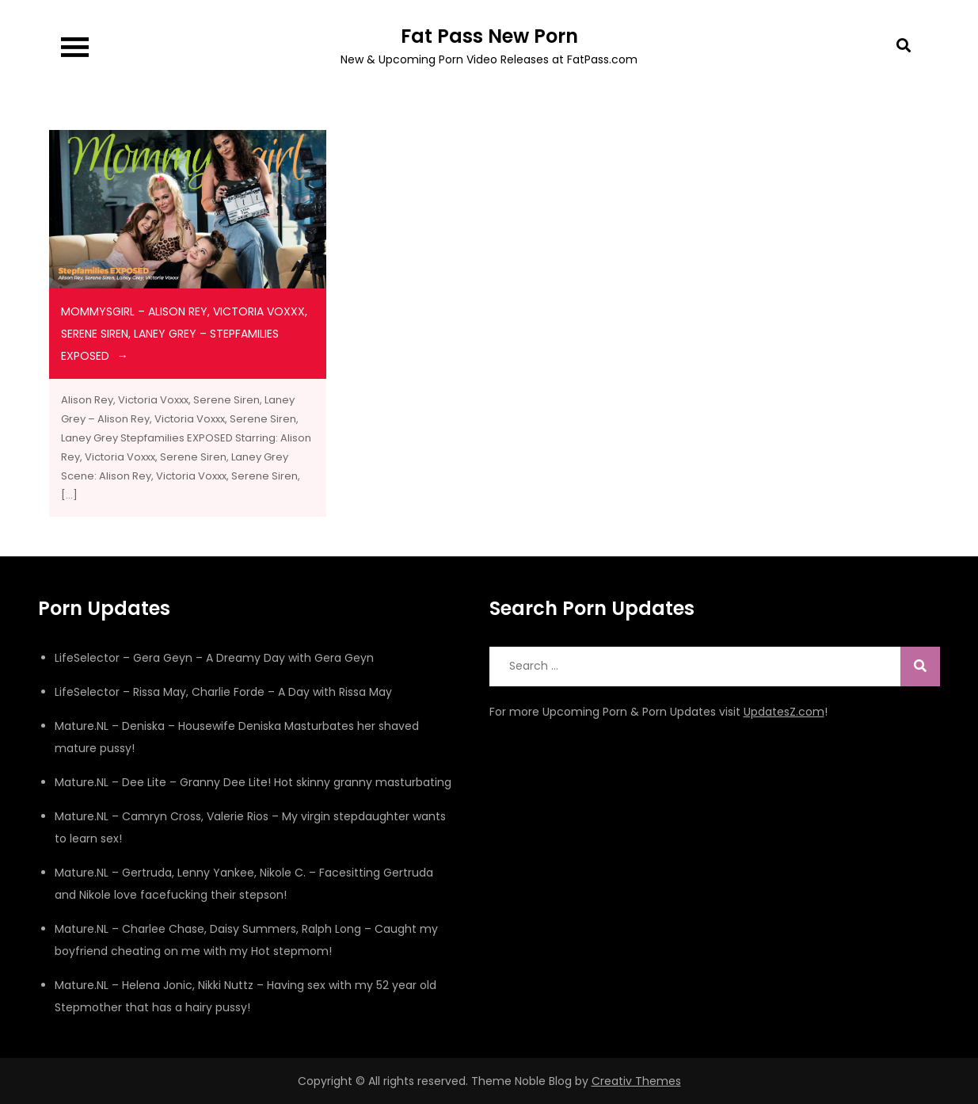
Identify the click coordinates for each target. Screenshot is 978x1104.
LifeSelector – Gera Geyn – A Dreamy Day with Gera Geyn (214, 658)
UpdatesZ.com (784, 712)
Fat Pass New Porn (489, 36)
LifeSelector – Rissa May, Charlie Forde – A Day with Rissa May (223, 692)
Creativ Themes (636, 1081)
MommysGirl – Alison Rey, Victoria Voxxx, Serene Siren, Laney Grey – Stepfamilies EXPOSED (184, 334)
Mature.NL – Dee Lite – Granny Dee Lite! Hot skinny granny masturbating (253, 782)
